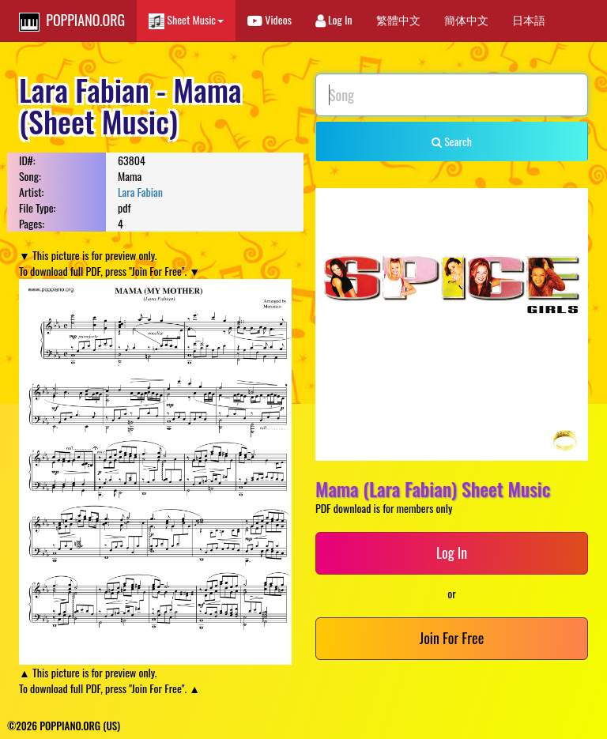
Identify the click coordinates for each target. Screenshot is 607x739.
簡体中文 (466, 19)
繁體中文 (398, 19)
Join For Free (452, 638)
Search (452, 141)
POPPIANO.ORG (72, 20)
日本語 (528, 19)
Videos (269, 19)
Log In (334, 19)
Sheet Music (186, 20)
